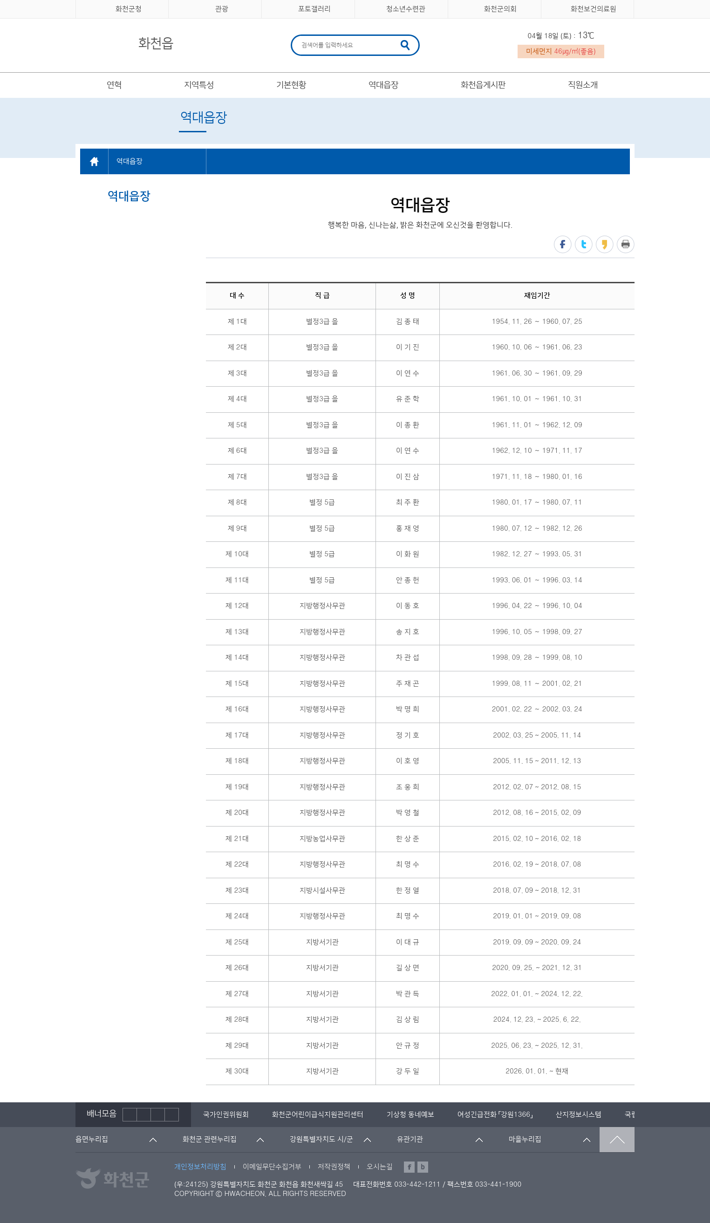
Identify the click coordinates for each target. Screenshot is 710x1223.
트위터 (584, 244)
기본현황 (291, 85)
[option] (225, 1115)
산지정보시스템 (578, 1115)
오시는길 (380, 1167)
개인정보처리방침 (200, 1167)
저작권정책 (334, 1167)
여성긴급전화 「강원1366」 (494, 1115)
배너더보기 (172, 1114)
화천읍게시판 (483, 85)
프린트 (626, 244)
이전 (130, 1114)
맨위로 (617, 1139)
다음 (158, 1114)
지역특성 (199, 85)
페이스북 (563, 244)
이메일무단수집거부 (272, 1167)
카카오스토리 (605, 244)
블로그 (422, 1167)
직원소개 (583, 85)
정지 (144, 1114)
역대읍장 (383, 85)
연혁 (114, 85)
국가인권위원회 (226, 1115)
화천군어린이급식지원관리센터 (317, 1115)
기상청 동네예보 (410, 1115)
